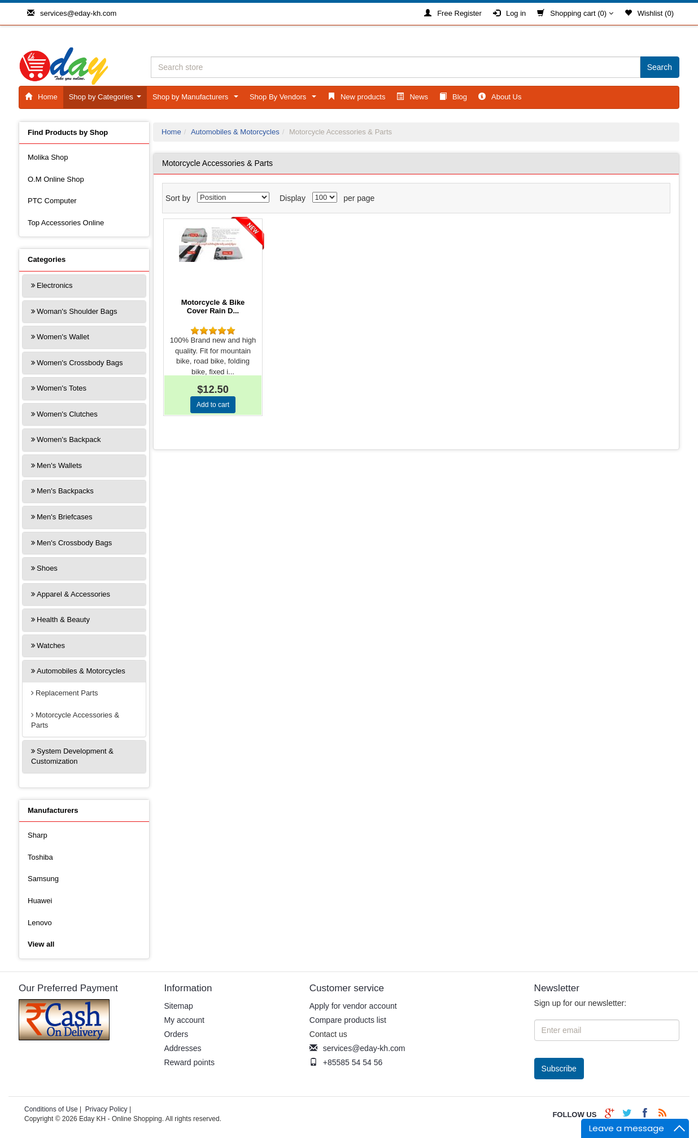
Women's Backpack (69, 439)
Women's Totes (61, 388)
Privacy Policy (106, 1109)
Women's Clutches (67, 414)
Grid (640, 201)
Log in (509, 13)
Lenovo (40, 922)
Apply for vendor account (353, 1005)
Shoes (47, 568)
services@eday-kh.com (71, 13)
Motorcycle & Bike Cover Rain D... (213, 306)
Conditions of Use (51, 1109)
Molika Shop (48, 157)
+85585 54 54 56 (346, 1062)
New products (356, 97)
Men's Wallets (59, 465)
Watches (51, 645)
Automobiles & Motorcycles (81, 671)
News (412, 97)
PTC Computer (52, 200)
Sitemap (178, 1005)
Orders (176, 1034)
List (660, 201)
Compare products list (347, 1020)
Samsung (43, 878)
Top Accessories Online (66, 222)
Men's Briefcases (65, 517)
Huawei (40, 900)
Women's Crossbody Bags (80, 362)
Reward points (189, 1062)
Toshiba (40, 857)
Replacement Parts (67, 693)
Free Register (453, 13)
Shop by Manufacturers (197, 100)
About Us (499, 97)
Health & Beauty (63, 619)
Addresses (182, 1048)
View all (41, 944)
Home (41, 97)
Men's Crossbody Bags (74, 543)
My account (184, 1020)
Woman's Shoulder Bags (77, 311)
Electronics (55, 285)
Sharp (37, 835)
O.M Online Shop (56, 179)
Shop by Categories (107, 100)
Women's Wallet (63, 336)
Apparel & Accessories (73, 594)
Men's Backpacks (65, 491)
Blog (453, 97)
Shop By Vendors (285, 100)
